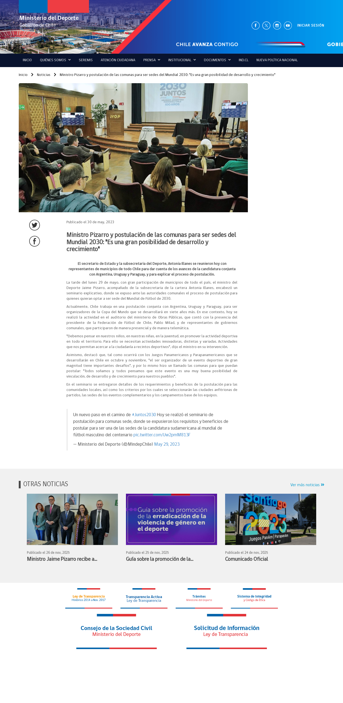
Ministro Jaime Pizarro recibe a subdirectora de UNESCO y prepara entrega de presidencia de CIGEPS (63, 560)
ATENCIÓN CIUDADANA (118, 60)
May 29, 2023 (167, 444)
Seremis (86, 60)
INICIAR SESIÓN (310, 26)
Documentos (217, 60)
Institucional (182, 60)
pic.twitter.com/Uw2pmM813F (162, 435)
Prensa (151, 60)
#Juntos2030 (144, 415)
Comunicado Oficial (246, 559)
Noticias (40, 75)
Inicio (27, 60)
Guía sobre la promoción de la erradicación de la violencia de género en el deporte (167, 560)
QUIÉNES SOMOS (55, 60)
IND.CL (243, 60)
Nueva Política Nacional (277, 60)
